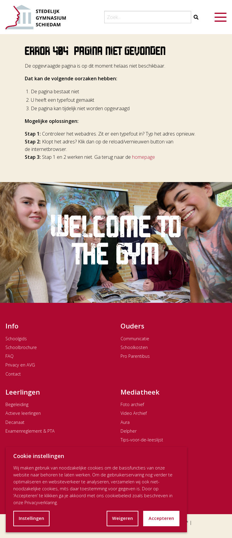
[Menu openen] (220, 17)
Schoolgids (16, 338)
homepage (143, 157)
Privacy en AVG (20, 365)
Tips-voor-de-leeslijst (142, 440)
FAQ (9, 356)
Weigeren (122, 518)
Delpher (129, 431)
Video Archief (134, 413)
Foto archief (132, 404)
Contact (13, 374)
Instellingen (31, 518)
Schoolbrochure (21, 347)
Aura (125, 422)
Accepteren (161, 518)
